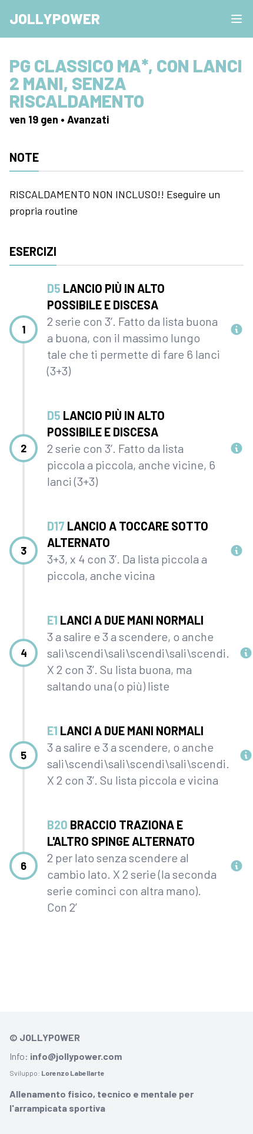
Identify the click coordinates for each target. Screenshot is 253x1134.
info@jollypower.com (76, 1056)
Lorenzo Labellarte (73, 1073)
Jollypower (54, 18)
